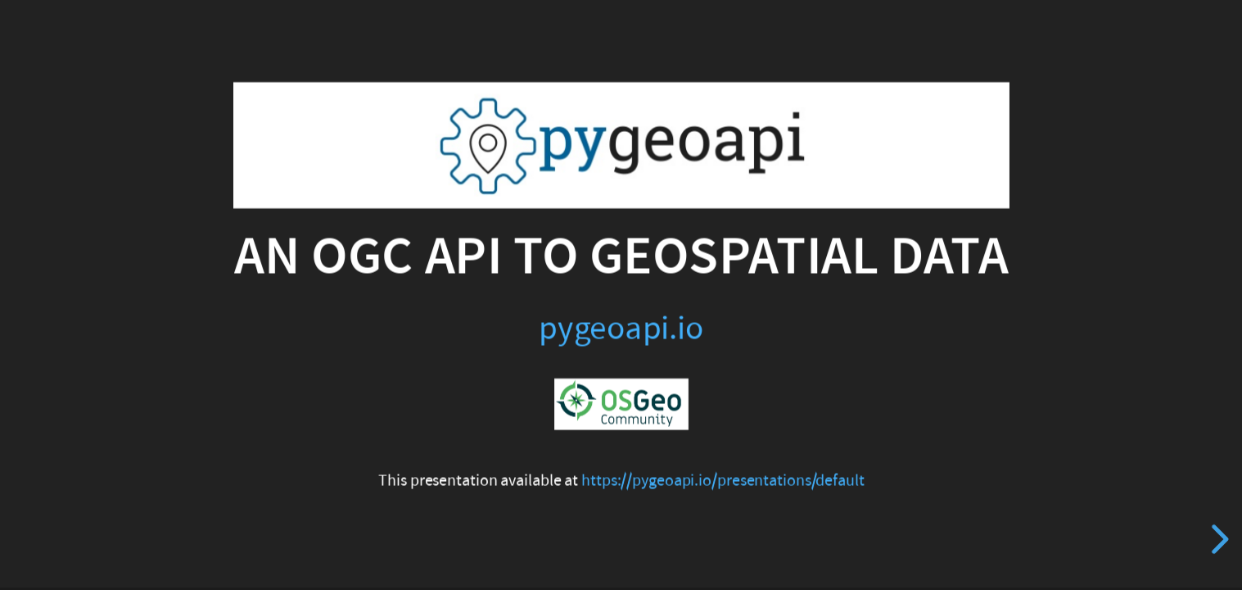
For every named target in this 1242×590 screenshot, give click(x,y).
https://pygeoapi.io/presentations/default (723, 481)
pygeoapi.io (621, 327)
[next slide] (1217, 539)
